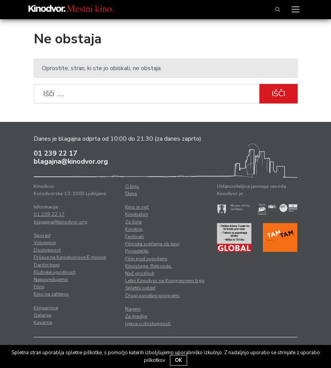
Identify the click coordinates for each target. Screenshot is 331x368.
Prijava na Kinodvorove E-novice (70, 257)
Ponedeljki (136, 251)
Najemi (132, 309)
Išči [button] (278, 94)
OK (178, 360)
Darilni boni (47, 264)
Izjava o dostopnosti (148, 323)
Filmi (39, 286)
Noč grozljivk (139, 273)
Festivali (134, 236)
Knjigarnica (46, 307)
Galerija (42, 315)
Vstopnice (45, 242)
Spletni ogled (140, 287)
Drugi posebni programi (152, 295)
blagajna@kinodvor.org (71, 161)
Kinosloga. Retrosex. (148, 266)
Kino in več (137, 207)
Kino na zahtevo (51, 294)
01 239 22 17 (55, 153)
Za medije (136, 316)
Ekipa (131, 193)
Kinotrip (134, 229)
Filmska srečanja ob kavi (152, 243)
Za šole (133, 222)
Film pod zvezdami (146, 258)
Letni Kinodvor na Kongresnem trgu (164, 280)
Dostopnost (47, 249)
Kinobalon (136, 214)
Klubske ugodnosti (55, 272)
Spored (42, 235)
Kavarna (43, 322)
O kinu (132, 186)
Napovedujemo (51, 279)
